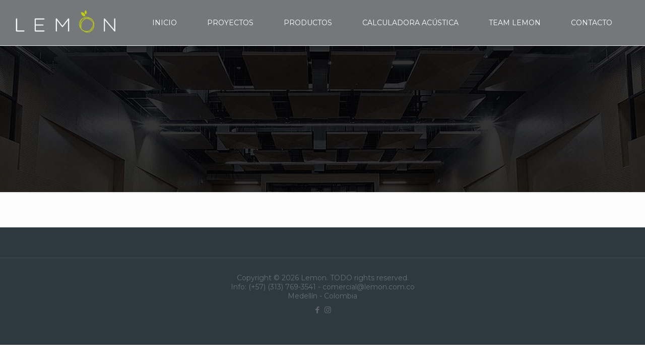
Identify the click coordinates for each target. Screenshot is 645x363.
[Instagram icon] (328, 310)
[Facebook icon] (317, 310)
